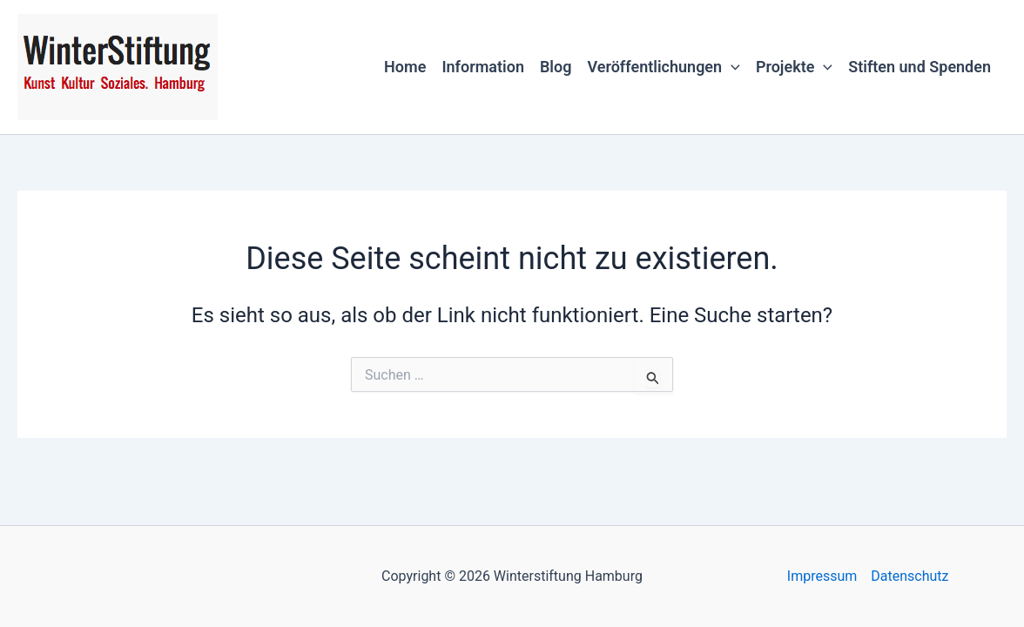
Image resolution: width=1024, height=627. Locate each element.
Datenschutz (909, 576)
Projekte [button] (794, 67)
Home (405, 66)
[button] (731, 67)
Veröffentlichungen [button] (663, 67)
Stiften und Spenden (919, 66)
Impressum (822, 576)
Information (482, 66)
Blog (556, 66)
